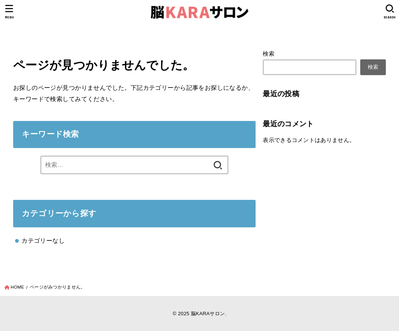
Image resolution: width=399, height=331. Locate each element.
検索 (268, 54)
